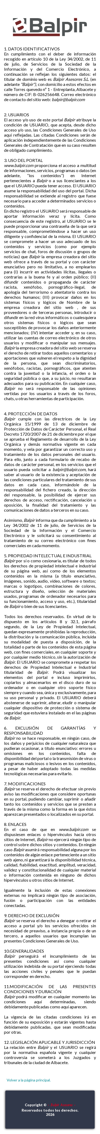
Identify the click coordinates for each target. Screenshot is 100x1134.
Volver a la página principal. (29, 1080)
